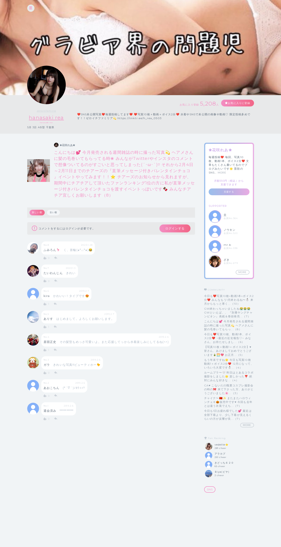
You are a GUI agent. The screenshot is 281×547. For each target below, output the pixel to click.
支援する (229, 191)
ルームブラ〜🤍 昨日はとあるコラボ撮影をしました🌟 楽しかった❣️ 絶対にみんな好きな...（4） (229, 376)
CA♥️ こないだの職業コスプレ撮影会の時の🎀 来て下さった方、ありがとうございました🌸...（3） (229, 389)
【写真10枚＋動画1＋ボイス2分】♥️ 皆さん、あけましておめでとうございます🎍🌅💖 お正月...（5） (228, 351)
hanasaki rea (46, 117)
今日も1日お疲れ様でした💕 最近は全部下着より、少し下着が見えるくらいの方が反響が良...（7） (228, 414)
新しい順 (37, 212)
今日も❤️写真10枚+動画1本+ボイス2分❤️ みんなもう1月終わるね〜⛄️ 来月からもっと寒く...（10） (229, 299)
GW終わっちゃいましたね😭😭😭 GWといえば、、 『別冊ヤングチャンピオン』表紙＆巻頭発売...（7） (228, 312)
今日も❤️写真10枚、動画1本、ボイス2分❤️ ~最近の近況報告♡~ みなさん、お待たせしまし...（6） (227, 338)
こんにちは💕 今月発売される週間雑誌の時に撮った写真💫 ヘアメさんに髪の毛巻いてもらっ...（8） (229, 325)
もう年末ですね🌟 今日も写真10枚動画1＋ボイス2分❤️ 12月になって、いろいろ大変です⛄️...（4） (229, 363)
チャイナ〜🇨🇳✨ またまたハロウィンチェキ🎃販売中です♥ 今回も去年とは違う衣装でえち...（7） (228, 401)
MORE (222, 172)
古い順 (54, 212)
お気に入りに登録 (237, 103)
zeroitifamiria (46, 110)
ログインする (173, 229)
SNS (210, 489)
